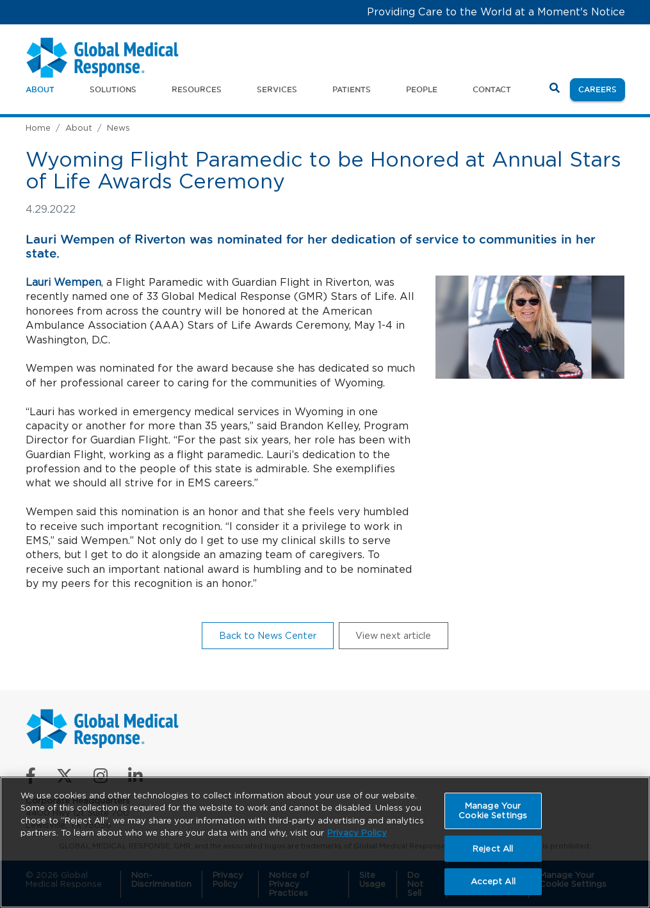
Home (38, 128)
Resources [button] (197, 89)
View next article (393, 635)
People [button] (421, 89)
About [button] (40, 89)
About (78, 128)
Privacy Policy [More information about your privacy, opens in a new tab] (357, 833)
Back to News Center (267, 635)
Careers (601, 88)
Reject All (493, 849)
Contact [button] (492, 89)
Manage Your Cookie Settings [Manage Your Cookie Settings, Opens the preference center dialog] (493, 811)
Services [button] (277, 89)
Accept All (493, 881)
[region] (325, 842)
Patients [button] (351, 89)
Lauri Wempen (63, 282)
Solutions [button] (113, 89)
